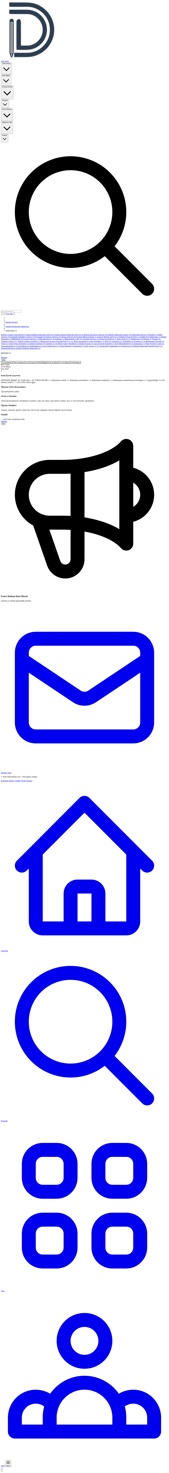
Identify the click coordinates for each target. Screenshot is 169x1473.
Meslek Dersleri (12, 322)
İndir (3, 360)
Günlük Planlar (7, 92)
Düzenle (4, 358)
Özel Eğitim (6, 80)
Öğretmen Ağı (7, 127)
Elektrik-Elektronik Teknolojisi (17, 327)
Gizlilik (17, 781)
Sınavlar (5, 103)
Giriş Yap (9, 314)
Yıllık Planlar (6, 68)
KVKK (23, 781)
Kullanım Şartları (7, 781)
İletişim (29, 781)
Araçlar (4, 138)
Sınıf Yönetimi (7, 114)
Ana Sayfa (5, 61)
